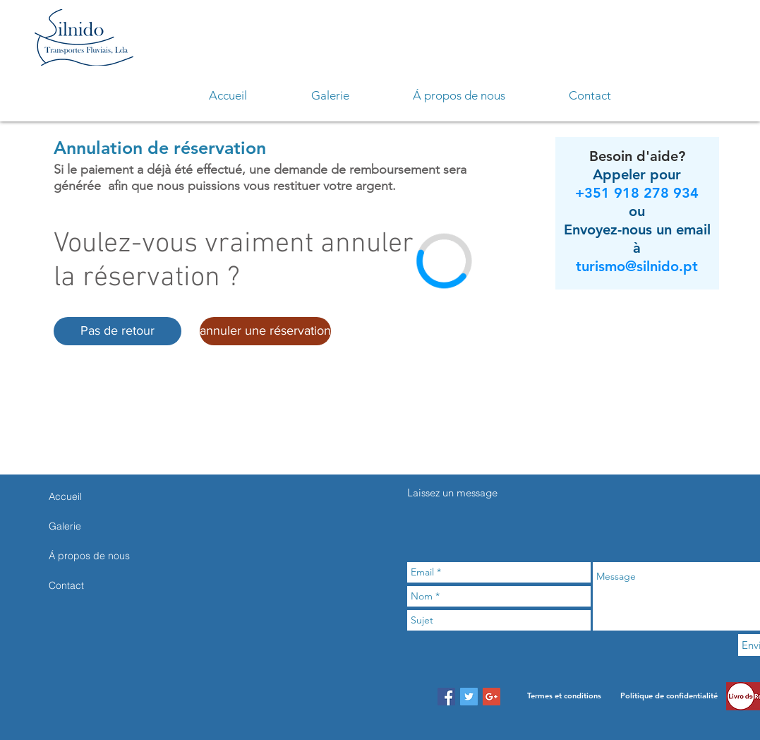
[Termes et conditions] (564, 696)
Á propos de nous (89, 555)
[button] (117, 331)
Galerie (65, 526)
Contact (66, 585)
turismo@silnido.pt (637, 266)
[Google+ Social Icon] (491, 696)
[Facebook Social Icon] (446, 696)
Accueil (65, 496)
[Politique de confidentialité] (669, 696)
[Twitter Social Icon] (469, 696)
